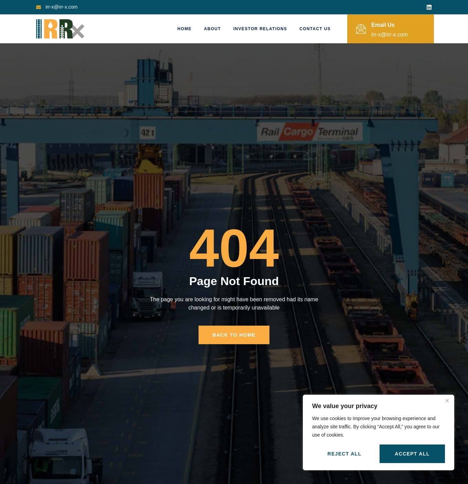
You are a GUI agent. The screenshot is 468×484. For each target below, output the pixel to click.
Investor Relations (260, 28)
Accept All (412, 454)
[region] (378, 432)
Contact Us (315, 28)
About (212, 28)
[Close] (447, 400)
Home (185, 28)
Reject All (345, 454)
